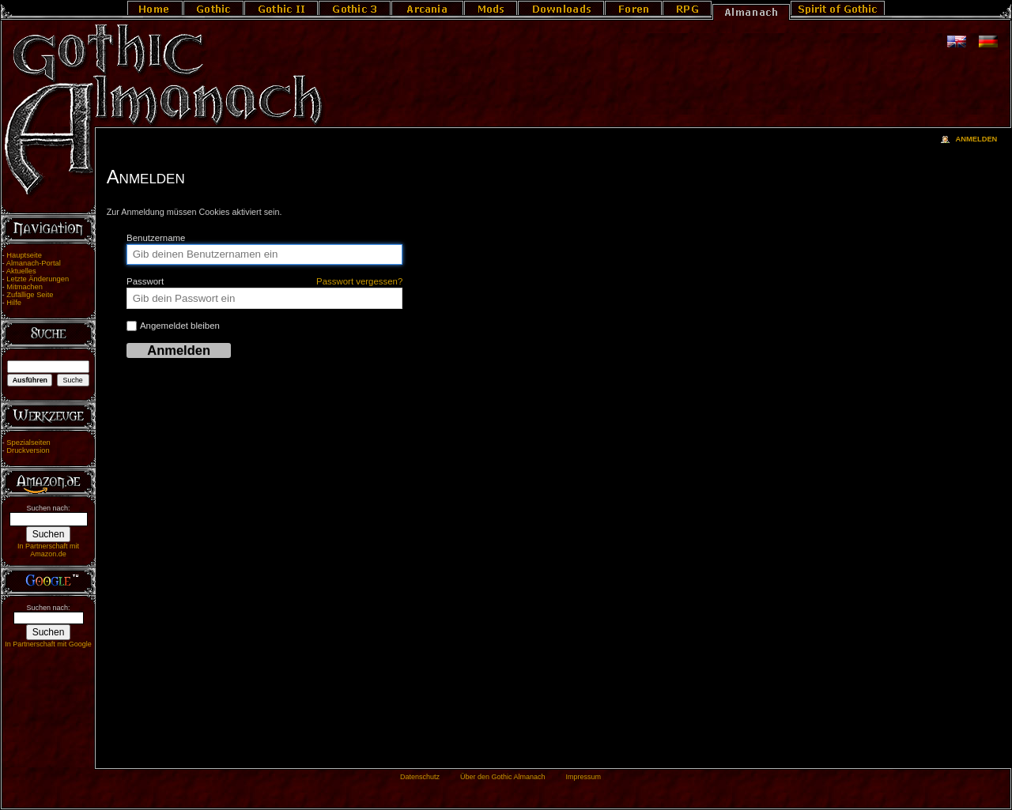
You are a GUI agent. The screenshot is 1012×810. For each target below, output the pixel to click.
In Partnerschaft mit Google (48, 644)
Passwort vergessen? (359, 281)
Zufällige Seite (29, 295)
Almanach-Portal (33, 263)
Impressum (583, 777)
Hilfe (13, 303)
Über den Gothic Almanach (503, 777)
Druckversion (27, 450)
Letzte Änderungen (37, 279)
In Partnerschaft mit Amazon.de (48, 550)
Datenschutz (420, 777)
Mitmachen (24, 287)
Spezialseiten (28, 442)
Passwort (264, 281)
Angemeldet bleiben (173, 326)
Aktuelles (21, 271)
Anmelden (976, 139)
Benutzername (155, 238)
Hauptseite (24, 255)
